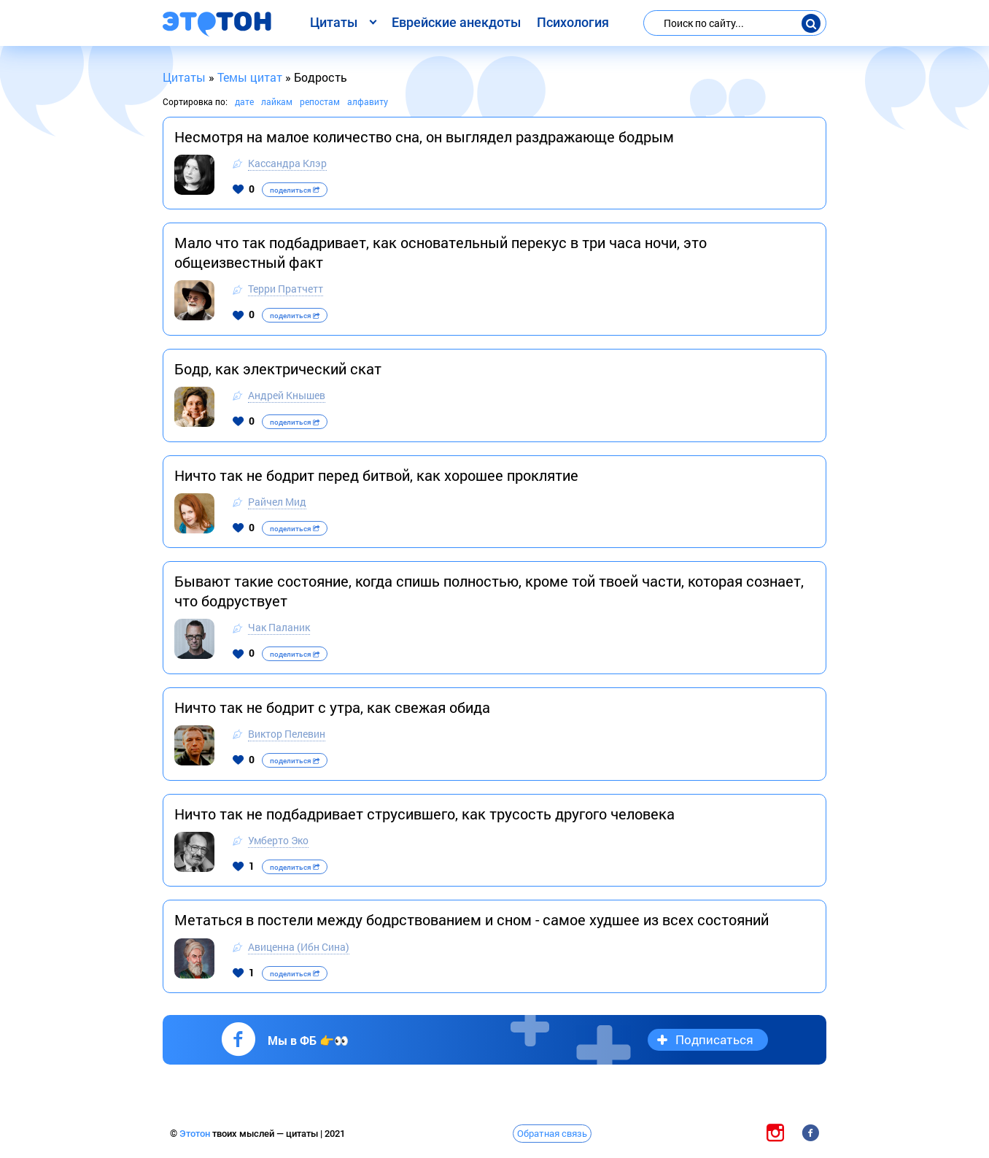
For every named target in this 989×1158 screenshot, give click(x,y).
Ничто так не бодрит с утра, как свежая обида (332, 707)
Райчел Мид (277, 502)
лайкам (276, 101)
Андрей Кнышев (286, 395)
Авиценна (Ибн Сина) (298, 947)
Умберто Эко (278, 840)
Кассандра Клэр (287, 163)
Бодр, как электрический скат (277, 368)
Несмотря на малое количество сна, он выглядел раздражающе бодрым (424, 136)
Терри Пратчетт (285, 289)
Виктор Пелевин (286, 734)
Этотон (195, 1133)
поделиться (294, 190)
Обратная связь (552, 1133)
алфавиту (367, 101)
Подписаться (714, 1039)
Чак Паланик (279, 627)
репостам (320, 101)
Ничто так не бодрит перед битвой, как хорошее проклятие (376, 475)
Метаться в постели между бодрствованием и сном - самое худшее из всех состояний (471, 919)
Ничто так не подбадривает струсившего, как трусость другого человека (424, 813)
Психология (573, 22)
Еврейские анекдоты (456, 22)
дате (244, 101)
